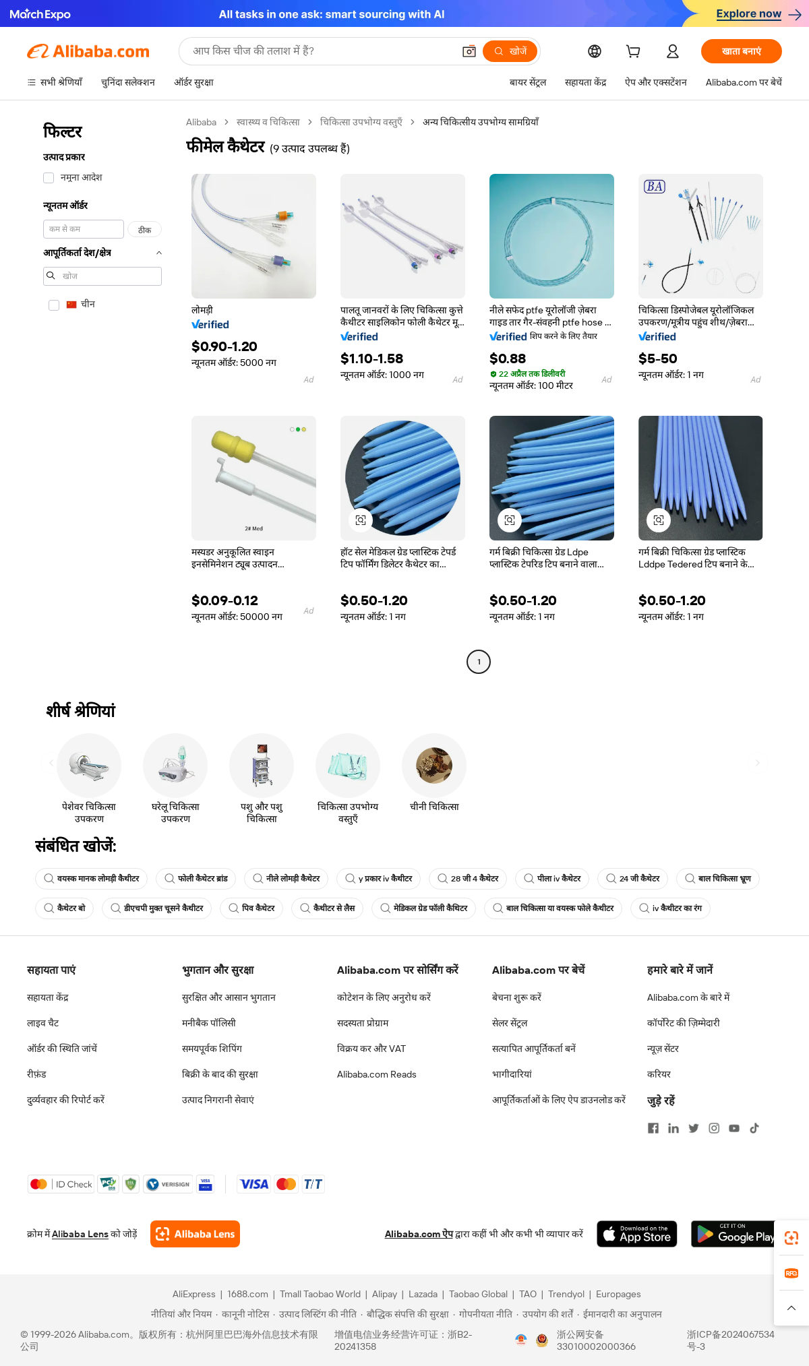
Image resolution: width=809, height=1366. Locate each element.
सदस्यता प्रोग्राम (362, 1023)
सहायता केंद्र (47, 997)
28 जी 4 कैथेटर (468, 878)
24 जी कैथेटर (632, 878)
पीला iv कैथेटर (552, 878)
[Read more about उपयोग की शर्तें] (544, 1314)
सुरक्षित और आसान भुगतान (229, 997)
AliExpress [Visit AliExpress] (194, 1294)
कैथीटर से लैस (327, 908)
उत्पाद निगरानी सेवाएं (218, 1099)
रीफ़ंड (36, 1074)
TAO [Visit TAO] (528, 1294)
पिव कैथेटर (251, 908)
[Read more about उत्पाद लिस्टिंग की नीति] (315, 1314)
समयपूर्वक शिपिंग (212, 1048)
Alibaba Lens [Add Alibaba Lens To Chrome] (80, 1234)
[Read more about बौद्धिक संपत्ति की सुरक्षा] (405, 1314)
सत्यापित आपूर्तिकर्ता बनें (534, 1048)
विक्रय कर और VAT (371, 1048)
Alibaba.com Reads (377, 1074)
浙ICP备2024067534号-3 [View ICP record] (731, 1340)
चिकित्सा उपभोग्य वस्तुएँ (361, 122)
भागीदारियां (512, 1074)
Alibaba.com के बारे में (688, 997)
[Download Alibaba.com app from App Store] (637, 1233)
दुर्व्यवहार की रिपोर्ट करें (65, 1099)
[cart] (636, 53)
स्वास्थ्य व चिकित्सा (268, 122)
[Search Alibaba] (321, 51)
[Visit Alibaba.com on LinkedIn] (673, 1128)
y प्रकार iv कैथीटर (378, 878)
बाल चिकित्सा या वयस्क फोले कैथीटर (553, 908)
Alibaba (201, 122)
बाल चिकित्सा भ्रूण (718, 878)
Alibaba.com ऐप (419, 1234)
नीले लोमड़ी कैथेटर (286, 878)
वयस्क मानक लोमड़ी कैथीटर (91, 878)
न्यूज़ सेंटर (663, 1048)
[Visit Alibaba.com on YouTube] (734, 1128)
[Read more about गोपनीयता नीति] (482, 1314)
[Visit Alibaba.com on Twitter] (694, 1128)
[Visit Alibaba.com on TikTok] (754, 1128)
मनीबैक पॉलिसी (209, 1023)
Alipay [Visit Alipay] (384, 1294)
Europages (618, 1294)
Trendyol (566, 1294)
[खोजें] (510, 51)
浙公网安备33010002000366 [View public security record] (596, 1340)
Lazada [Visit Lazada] (423, 1294)
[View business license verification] (521, 1340)
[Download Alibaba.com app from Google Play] (736, 1233)
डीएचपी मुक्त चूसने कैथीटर (157, 908)
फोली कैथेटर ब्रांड (195, 878)
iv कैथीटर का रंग (670, 908)
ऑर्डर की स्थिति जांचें (62, 1048)
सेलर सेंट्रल (509, 1023)
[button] (469, 51)
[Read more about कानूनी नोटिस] (242, 1314)
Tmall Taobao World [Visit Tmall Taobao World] (320, 1294)
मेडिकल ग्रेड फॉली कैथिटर (423, 908)
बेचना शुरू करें (516, 997)
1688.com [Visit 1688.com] (247, 1294)
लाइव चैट (43, 1023)
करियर (659, 1074)
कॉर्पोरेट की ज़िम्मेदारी (683, 1023)
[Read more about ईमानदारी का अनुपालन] (619, 1314)
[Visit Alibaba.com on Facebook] (653, 1128)
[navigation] (102, 393)
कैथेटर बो (64, 908)
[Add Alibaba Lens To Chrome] (195, 1233)
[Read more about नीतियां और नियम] (179, 1314)
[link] (791, 1237)
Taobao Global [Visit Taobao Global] (478, 1294)
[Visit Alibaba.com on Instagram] (714, 1128)
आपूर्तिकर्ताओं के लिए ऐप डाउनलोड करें (559, 1099)
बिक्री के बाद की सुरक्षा (220, 1074)
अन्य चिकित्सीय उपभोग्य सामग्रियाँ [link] (481, 122)
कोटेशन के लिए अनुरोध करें (384, 997)
